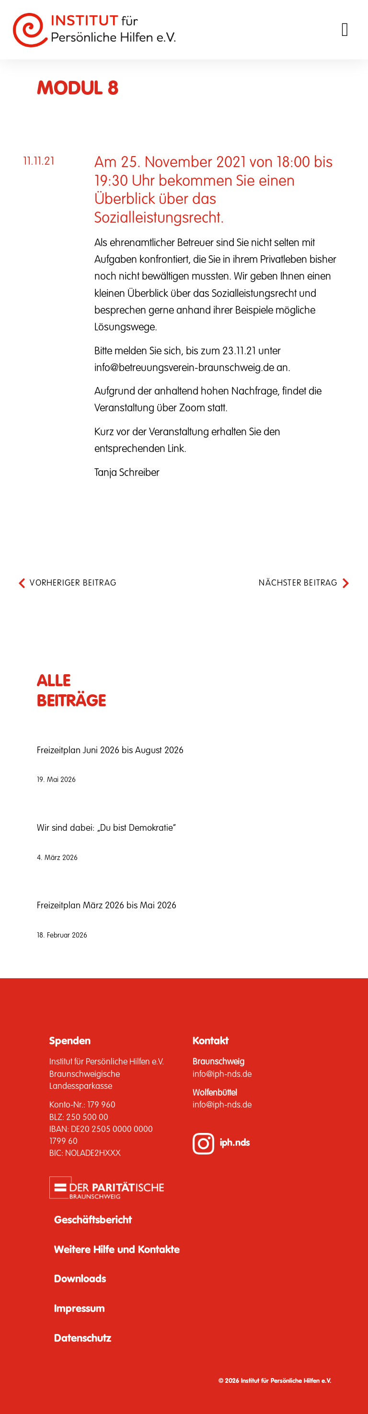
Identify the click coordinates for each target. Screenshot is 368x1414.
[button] (345, 29)
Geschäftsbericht (93, 1220)
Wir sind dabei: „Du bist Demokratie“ (106, 828)
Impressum (79, 1309)
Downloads (80, 1279)
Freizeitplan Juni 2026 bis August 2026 (110, 750)
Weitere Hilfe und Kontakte (117, 1250)
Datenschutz (82, 1339)
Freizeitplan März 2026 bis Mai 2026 (106, 905)
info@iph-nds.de (222, 1074)
